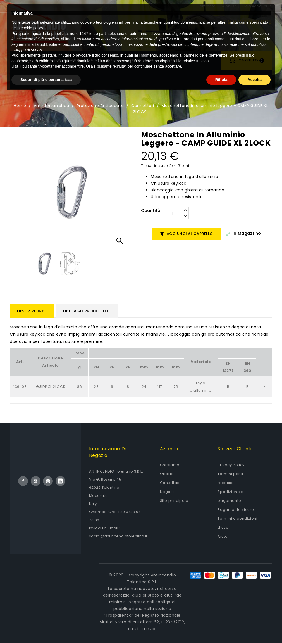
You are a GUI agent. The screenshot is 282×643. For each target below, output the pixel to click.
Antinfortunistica (60, 60)
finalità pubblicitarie (44, 592)
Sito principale (174, 500)
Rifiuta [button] (221, 627)
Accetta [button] (254, 627)
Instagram (48, 481)
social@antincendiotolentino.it (118, 536)
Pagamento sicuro (236, 509)
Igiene (24, 60)
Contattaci (170, 482)
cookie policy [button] (32, 576)
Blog (194, 60)
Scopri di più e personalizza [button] (46, 627)
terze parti (98, 581)
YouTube (35, 481)
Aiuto (223, 536)
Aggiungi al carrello (186, 233)
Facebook (23, 481)
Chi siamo (170, 465)
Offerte (167, 473)
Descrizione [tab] (30, 311)
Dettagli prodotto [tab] (85, 311)
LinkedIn (60, 481)
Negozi (167, 491)
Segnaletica (140, 60)
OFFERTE (171, 60)
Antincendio (104, 60)
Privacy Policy (231, 465)
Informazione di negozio (107, 452)
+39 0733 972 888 (245, 22)
